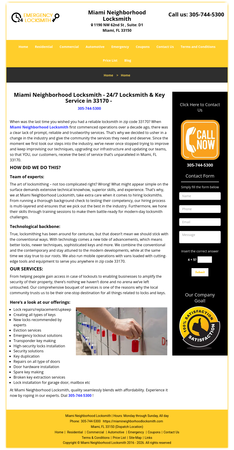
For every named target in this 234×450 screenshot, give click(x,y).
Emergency (120, 46)
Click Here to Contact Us (200, 107)
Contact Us (165, 46)
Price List (110, 60)
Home (23, 46)
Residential (44, 46)
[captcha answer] (204, 259)
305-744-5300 (206, 14)
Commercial (69, 46)
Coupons (142, 46)
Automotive (95, 46)
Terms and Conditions (198, 46)
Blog (127, 60)
